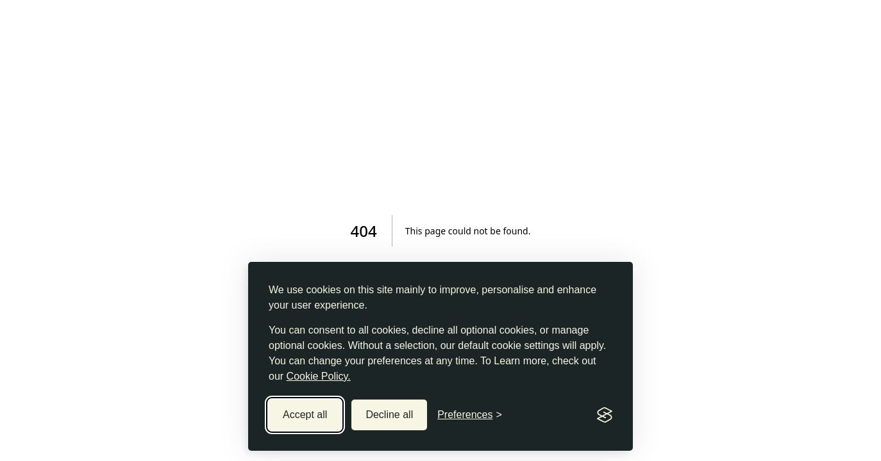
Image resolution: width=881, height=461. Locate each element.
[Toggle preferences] (469, 414)
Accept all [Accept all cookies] (305, 414)
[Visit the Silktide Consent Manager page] (604, 415)
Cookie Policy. (319, 376)
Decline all (389, 414)
